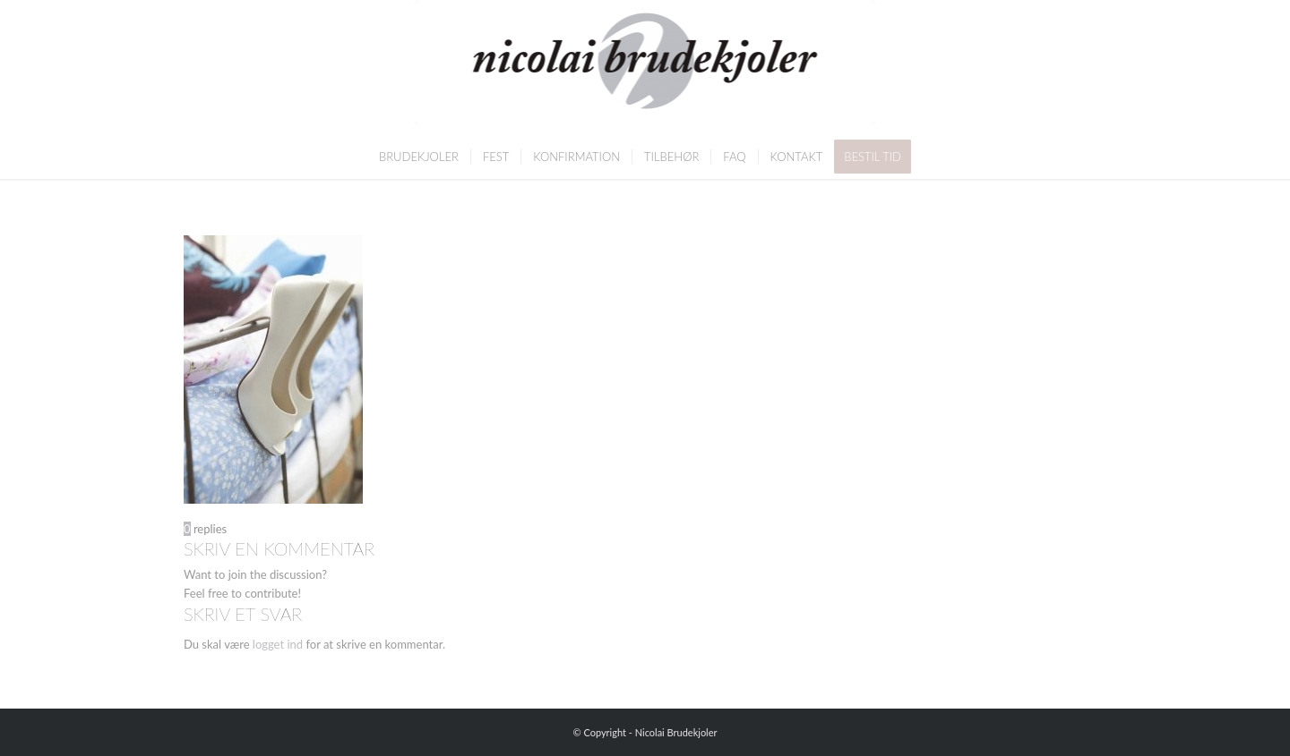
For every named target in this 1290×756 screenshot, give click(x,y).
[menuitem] (418, 156)
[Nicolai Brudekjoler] (645, 67)
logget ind (278, 644)
